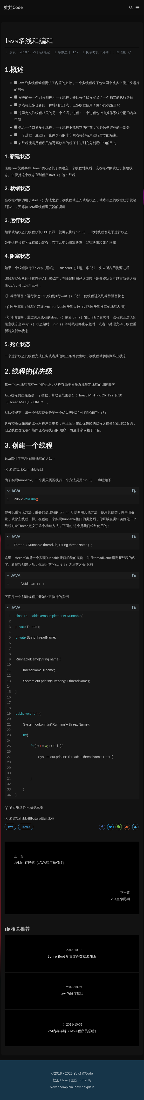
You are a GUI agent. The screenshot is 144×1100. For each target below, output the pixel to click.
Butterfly (84, 1080)
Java (10, 827)
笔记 (47, 52)
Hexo (64, 1080)
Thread (25, 827)
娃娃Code (13, 7)
